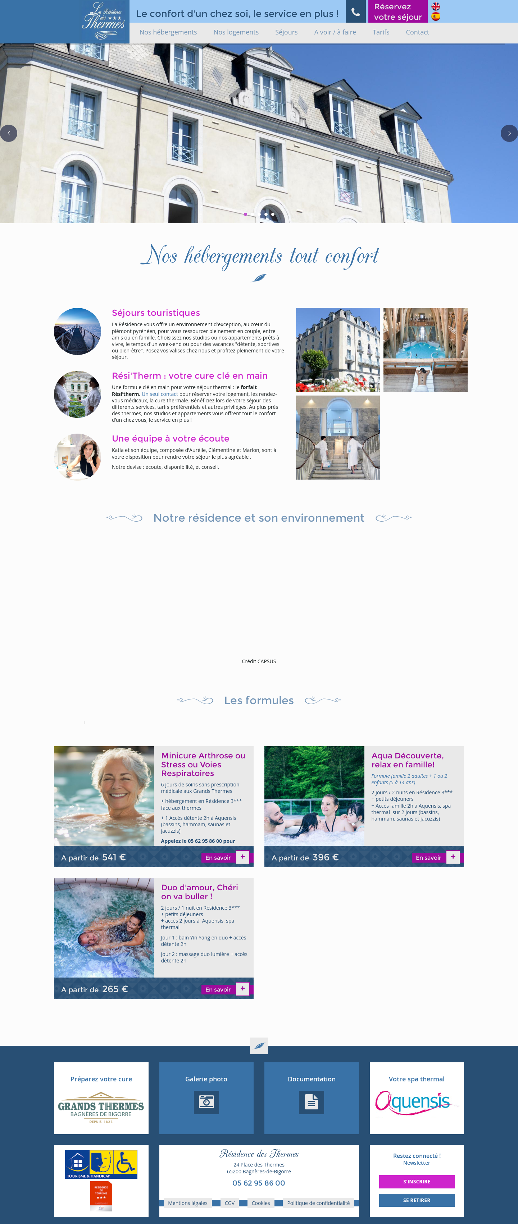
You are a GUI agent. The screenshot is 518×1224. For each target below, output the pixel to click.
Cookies (261, 1203)
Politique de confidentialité (318, 1203)
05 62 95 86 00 (258, 1183)
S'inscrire (416, 1181)
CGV (230, 1203)
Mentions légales (188, 1203)
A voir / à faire (335, 32)
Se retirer (416, 1200)
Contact (418, 32)
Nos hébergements (168, 32)
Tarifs (381, 32)
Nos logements (236, 32)
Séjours (286, 32)
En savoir (218, 857)
